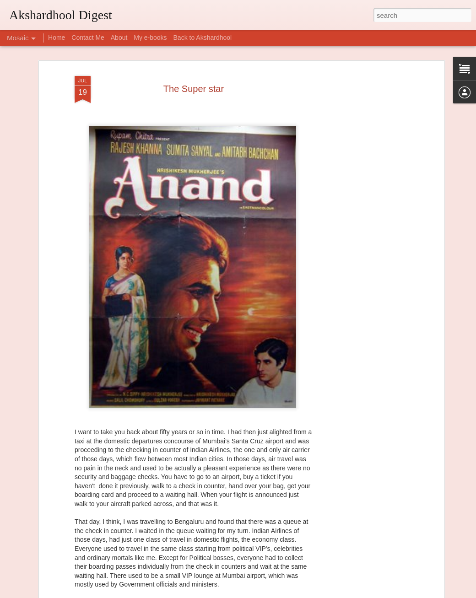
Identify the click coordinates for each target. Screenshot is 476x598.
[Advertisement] (363, 194)
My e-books (150, 37)
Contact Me (87, 37)
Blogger (266, 593)
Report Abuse (293, 593)
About (119, 37)
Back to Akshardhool (202, 37)
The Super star (193, 67)
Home (56, 37)
